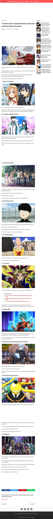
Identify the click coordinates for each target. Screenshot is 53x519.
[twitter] (14, 490)
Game (18, 1)
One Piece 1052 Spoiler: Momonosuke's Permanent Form (46, 56)
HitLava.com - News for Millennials (29, 517)
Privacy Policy (24, 513)
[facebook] (6, 490)
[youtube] (31, 509)
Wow (32, 1)
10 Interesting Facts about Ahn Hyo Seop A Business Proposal (45, 24)
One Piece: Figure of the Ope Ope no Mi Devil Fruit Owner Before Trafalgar (46, 66)
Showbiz (27, 1)
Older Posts (32, 504)
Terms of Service (35, 513)
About (16, 513)
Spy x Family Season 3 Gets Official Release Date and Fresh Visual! (17, 301)
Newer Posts (4, 504)
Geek (22, 1)
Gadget (14, 1)
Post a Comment (15, 29)
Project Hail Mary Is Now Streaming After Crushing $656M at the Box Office (46, 46)
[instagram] (25, 509)
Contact (19, 513)
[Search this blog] (50, 1)
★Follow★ (36, 1)
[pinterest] (22, 490)
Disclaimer (29, 513)
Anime (9, 1)
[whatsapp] (31, 490)
